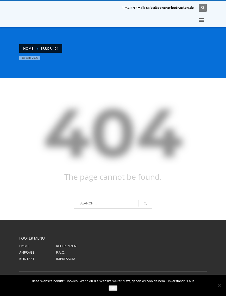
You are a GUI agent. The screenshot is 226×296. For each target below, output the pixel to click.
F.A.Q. (60, 252)
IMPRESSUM (65, 258)
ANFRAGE (26, 252)
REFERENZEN (66, 246)
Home (28, 48)
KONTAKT (26, 258)
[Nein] (219, 285)
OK (113, 288)
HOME (24, 246)
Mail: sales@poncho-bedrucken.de (165, 8)
